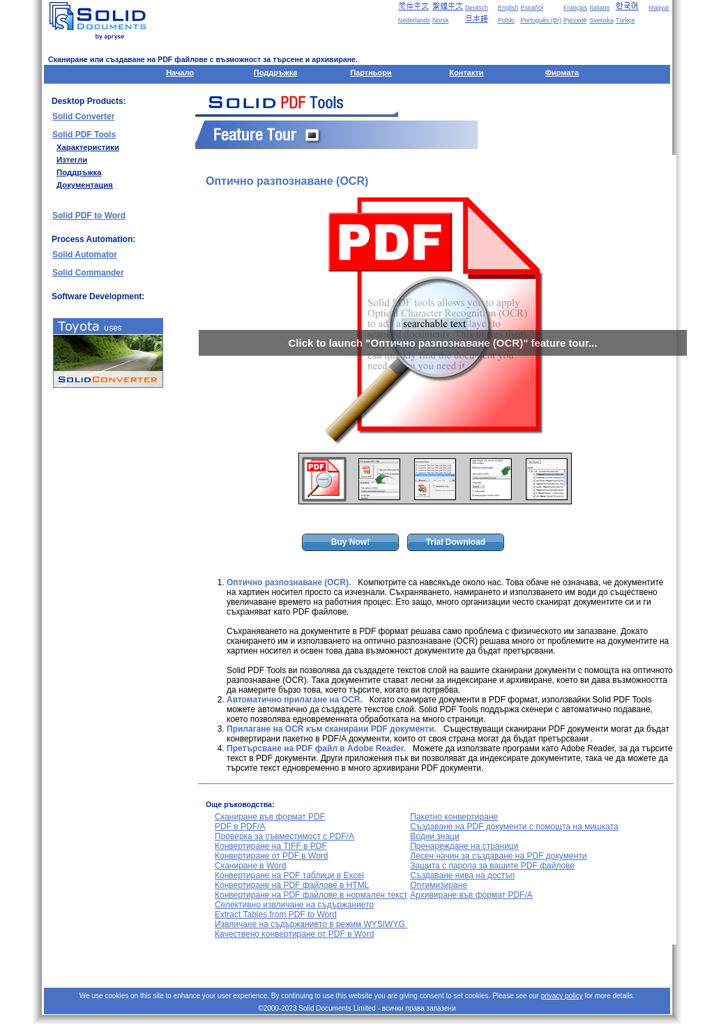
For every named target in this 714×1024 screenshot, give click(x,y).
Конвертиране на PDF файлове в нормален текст (311, 895)
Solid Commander (88, 273)
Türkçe (625, 20)
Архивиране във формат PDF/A (471, 895)
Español (531, 7)
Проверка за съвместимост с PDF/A (284, 836)
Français (575, 7)
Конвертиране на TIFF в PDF (271, 846)
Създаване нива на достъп (462, 875)
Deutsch (476, 7)
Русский (574, 20)
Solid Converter (83, 116)
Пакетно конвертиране (454, 817)
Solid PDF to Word (89, 215)
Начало (180, 72)
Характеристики (87, 147)
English (508, 7)
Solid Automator (84, 254)
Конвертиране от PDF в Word (271, 856)
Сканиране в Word (250, 866)
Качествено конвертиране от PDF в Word (294, 934)
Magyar (658, 7)
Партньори (371, 72)
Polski (506, 20)
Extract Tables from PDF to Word (276, 914)
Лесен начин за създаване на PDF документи (498, 856)
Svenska (601, 20)
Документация (84, 185)
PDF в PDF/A (240, 826)
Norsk (440, 20)
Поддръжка (276, 72)
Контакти (466, 72)
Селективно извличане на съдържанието (294, 905)
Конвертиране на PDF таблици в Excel (289, 875)
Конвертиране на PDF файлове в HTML (292, 885)
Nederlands (414, 20)
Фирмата (562, 72)
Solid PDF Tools (84, 135)
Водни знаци (434, 836)
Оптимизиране (438, 885)
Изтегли (71, 160)
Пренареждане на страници (464, 846)
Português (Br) (540, 20)
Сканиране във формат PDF (270, 817)
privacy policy (562, 996)
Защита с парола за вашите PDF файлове (492, 866)
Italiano (599, 7)
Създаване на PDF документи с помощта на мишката (514, 826)
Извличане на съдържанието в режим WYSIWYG (311, 924)
